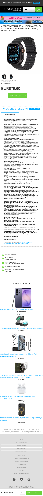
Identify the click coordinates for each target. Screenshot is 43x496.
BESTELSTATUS (21, 446)
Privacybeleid (21, 464)
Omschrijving (10, 114)
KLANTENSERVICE (21, 442)
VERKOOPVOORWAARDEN (21, 473)
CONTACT (21, 470)
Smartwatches (15, 243)
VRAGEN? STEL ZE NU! (21, 108)
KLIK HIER (36, 3)
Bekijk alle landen (21, 461)
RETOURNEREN (21, 449)
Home (21, 439)
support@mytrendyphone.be (31, 432)
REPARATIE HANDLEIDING (21, 458)
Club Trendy (21, 455)
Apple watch (24, 243)
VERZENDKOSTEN (6, 83)
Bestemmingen (21, 467)
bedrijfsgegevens (21, 452)
